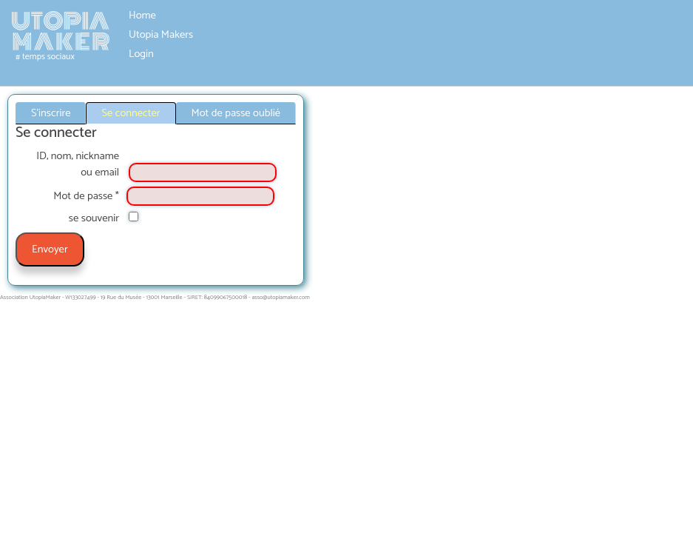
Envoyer (50, 249)
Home (142, 15)
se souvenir (94, 218)
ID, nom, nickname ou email (77, 164)
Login (141, 54)
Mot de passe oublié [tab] (236, 113)
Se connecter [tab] (130, 113)
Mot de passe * (86, 196)
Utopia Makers (161, 35)
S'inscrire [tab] (50, 113)
